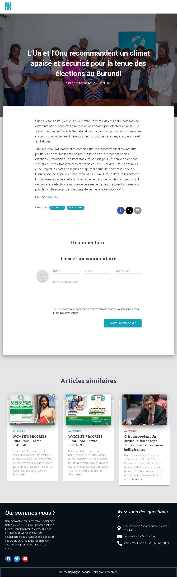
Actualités (57, 207)
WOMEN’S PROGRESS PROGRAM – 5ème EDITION (85, 440)
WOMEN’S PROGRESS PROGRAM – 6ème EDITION (29, 440)
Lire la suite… (20, 474)
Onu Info (52, 197)
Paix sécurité (75, 207)
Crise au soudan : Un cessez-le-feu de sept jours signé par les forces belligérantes (143, 443)
